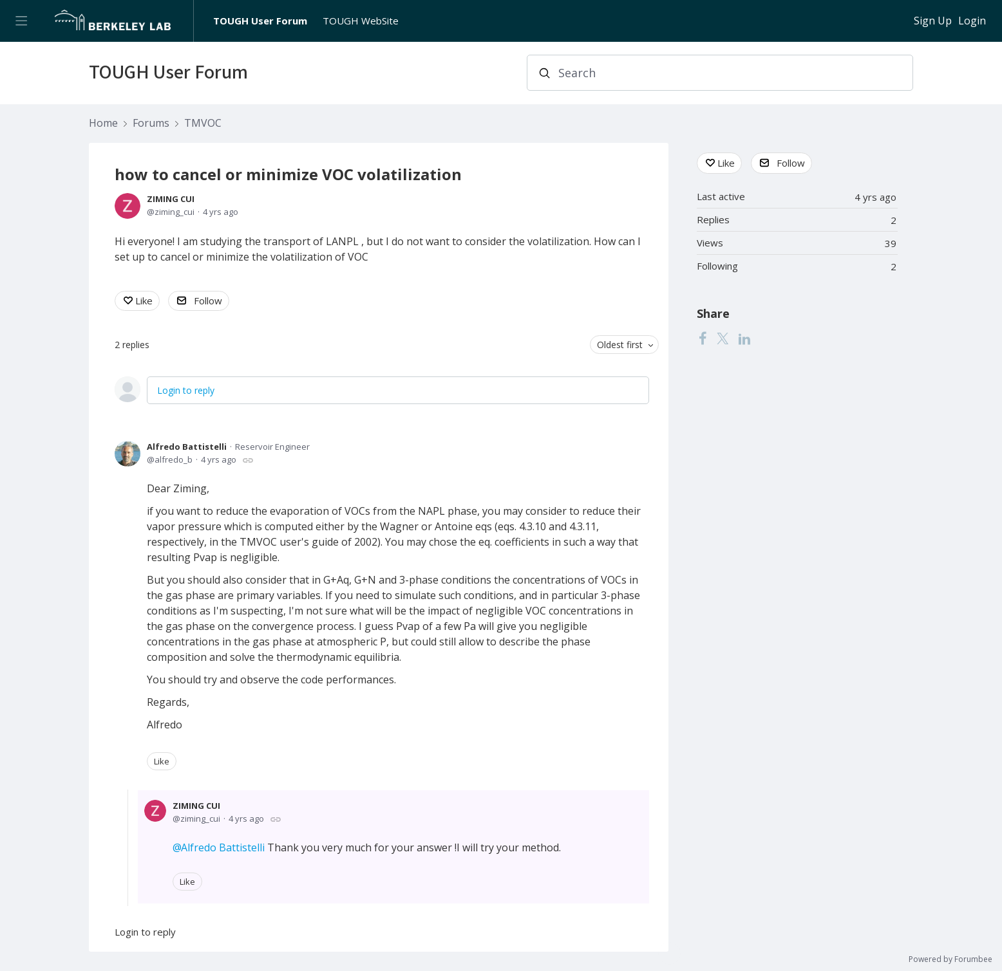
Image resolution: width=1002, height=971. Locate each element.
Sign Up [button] (933, 21)
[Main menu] (20, 20)
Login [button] (972, 21)
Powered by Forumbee (950, 960)
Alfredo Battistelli (187, 446)
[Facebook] (702, 338)
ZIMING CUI (170, 199)
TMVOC (203, 123)
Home (103, 123)
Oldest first (620, 344)
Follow (208, 300)
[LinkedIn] (744, 338)
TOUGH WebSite (361, 20)
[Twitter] (722, 338)
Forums (151, 123)
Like (144, 300)
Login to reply (185, 390)
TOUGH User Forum (260, 20)
